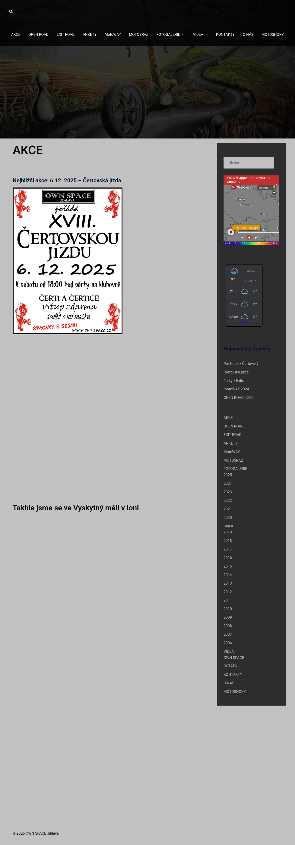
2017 (228, 549)
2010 (228, 609)
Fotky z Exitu (234, 381)
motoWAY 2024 (236, 389)
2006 (228, 643)
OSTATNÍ (231, 666)
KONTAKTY (225, 34)
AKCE (16, 34)
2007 (228, 634)
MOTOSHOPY (273, 34)
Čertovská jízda (236, 372)
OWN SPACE (234, 658)
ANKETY (90, 34)
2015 (228, 566)
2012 (228, 592)
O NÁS (248, 34)
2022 (228, 500)
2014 (228, 575)
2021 (228, 509)
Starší (228, 526)
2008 (228, 626)
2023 (228, 492)
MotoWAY (113, 34)
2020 (228, 517)
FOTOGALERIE (168, 34)
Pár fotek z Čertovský (241, 363)
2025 (228, 475)
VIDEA (198, 34)
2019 (228, 532)
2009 (228, 617)
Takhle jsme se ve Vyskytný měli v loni (76, 507)
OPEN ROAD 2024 (238, 397)
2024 (228, 483)
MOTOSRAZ (138, 34)
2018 (228, 540)
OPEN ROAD (38, 34)
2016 (228, 558)
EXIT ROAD (66, 34)
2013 (228, 583)
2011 (228, 600)
